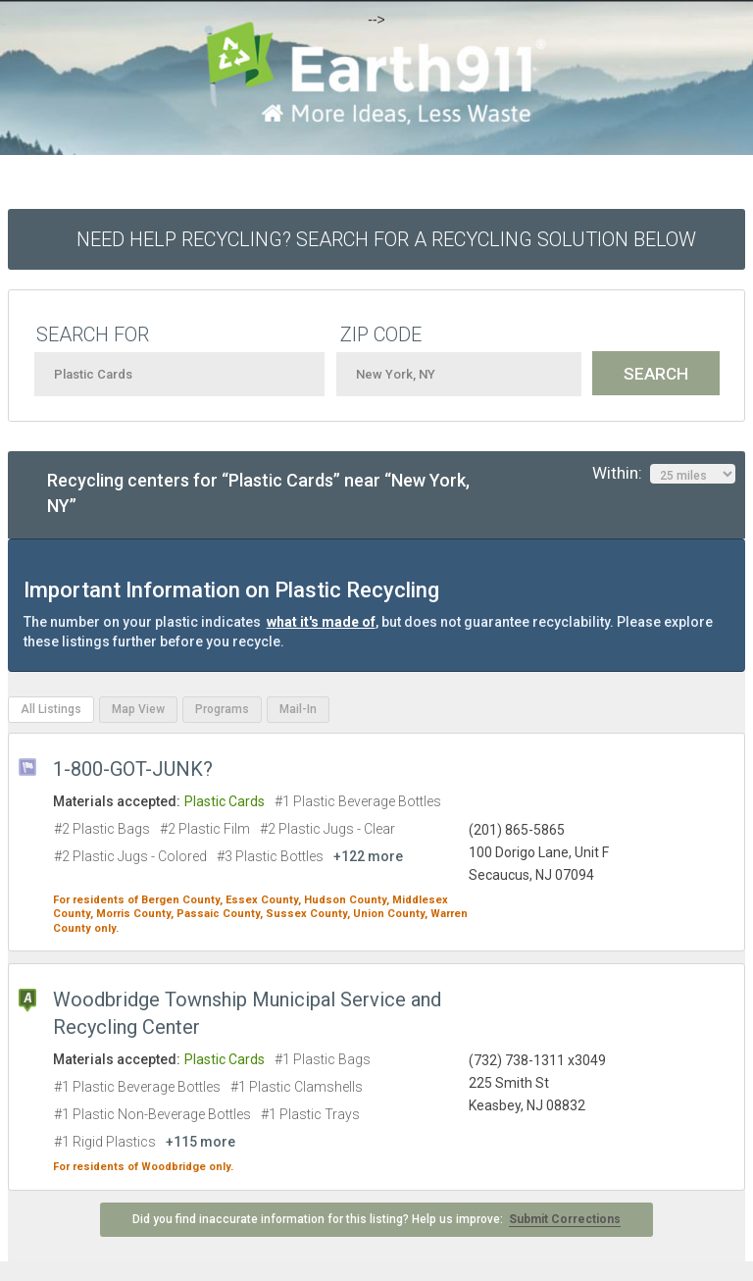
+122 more (368, 856)
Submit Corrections (565, 1219)
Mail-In (298, 709)
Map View (138, 709)
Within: (663, 474)
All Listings (51, 709)
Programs (222, 709)
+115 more (200, 1142)
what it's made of (321, 622)
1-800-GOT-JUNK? (133, 769)
